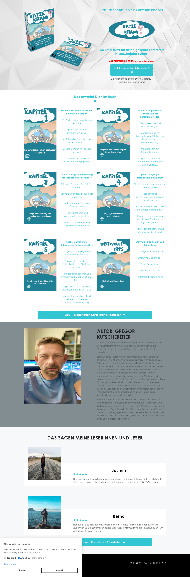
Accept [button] (59, 570)
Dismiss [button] (22, 570)
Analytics (25, 558)
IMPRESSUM (135, 563)
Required (11, 558)
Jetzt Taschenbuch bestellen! (131, 69)
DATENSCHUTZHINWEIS (155, 563)
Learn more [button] (10, 564)
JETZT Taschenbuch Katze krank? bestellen (95, 314)
